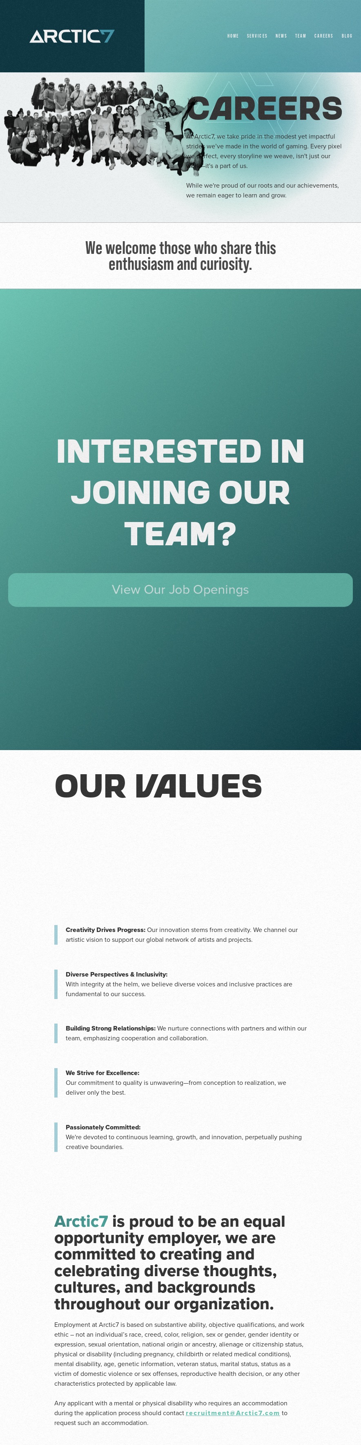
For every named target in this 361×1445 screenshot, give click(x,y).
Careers (323, 36)
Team (300, 36)
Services (257, 36)
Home (233, 36)
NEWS (281, 36)
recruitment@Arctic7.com (233, 1413)
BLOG (347, 36)
